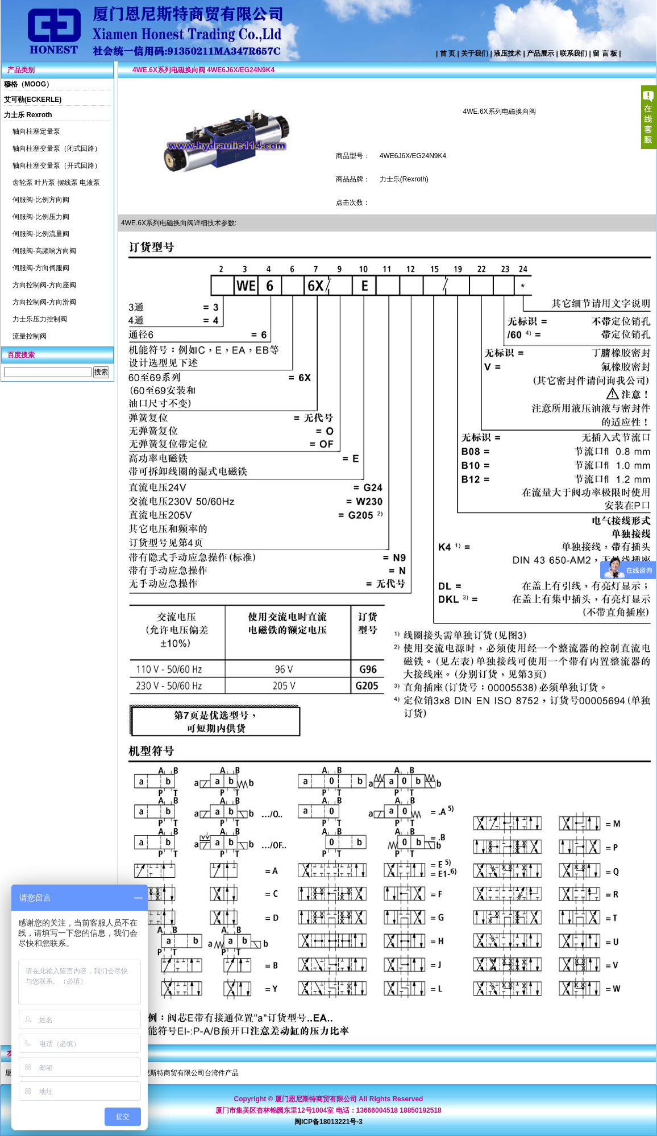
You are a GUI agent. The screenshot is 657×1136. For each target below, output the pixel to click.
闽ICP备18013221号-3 (328, 1122)
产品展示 (540, 53)
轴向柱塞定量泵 (36, 131)
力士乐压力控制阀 (40, 319)
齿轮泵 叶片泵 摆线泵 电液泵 (56, 183)
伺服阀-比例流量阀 (41, 234)
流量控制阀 (30, 336)
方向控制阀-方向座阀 (44, 285)
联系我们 (573, 53)
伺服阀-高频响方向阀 (44, 251)
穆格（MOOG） (28, 84)
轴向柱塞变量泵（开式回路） (57, 166)
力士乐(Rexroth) (404, 179)
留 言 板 (605, 53)
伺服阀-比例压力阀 (41, 217)
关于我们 (474, 53)
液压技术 (507, 53)
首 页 (447, 53)
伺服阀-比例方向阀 (41, 200)
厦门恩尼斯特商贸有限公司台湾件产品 (181, 1073)
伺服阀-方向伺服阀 (41, 268)
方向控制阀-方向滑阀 (44, 302)
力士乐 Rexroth (28, 115)
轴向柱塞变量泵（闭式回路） (57, 148)
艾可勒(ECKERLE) (32, 100)
